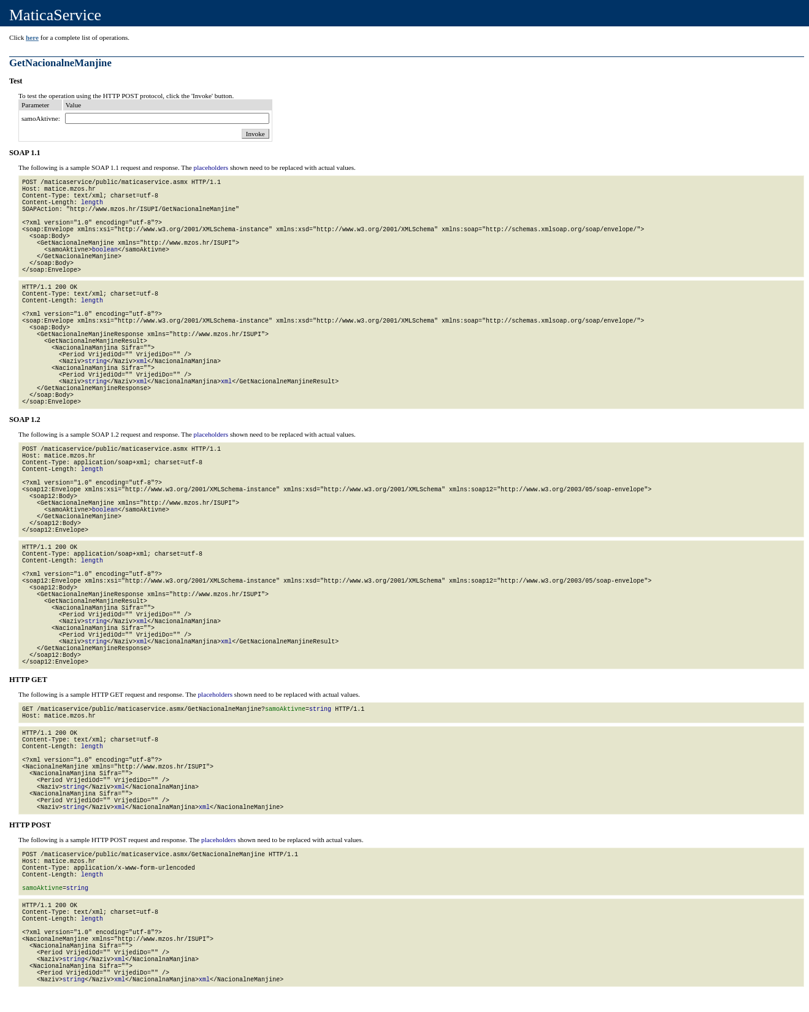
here (32, 37)
